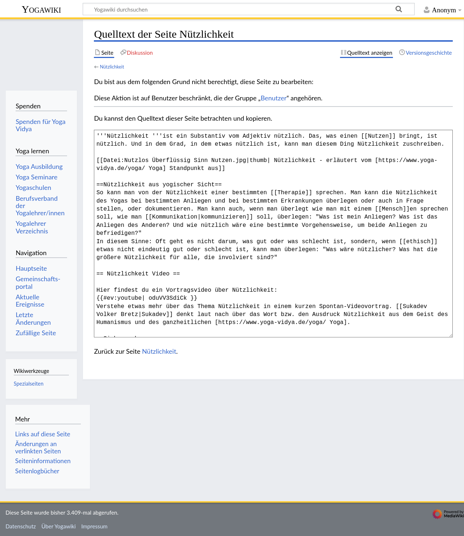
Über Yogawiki (58, 526)
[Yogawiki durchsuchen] (248, 9)
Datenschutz (20, 526)
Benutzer (274, 98)
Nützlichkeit (112, 67)
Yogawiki (41, 9)
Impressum (94, 526)
